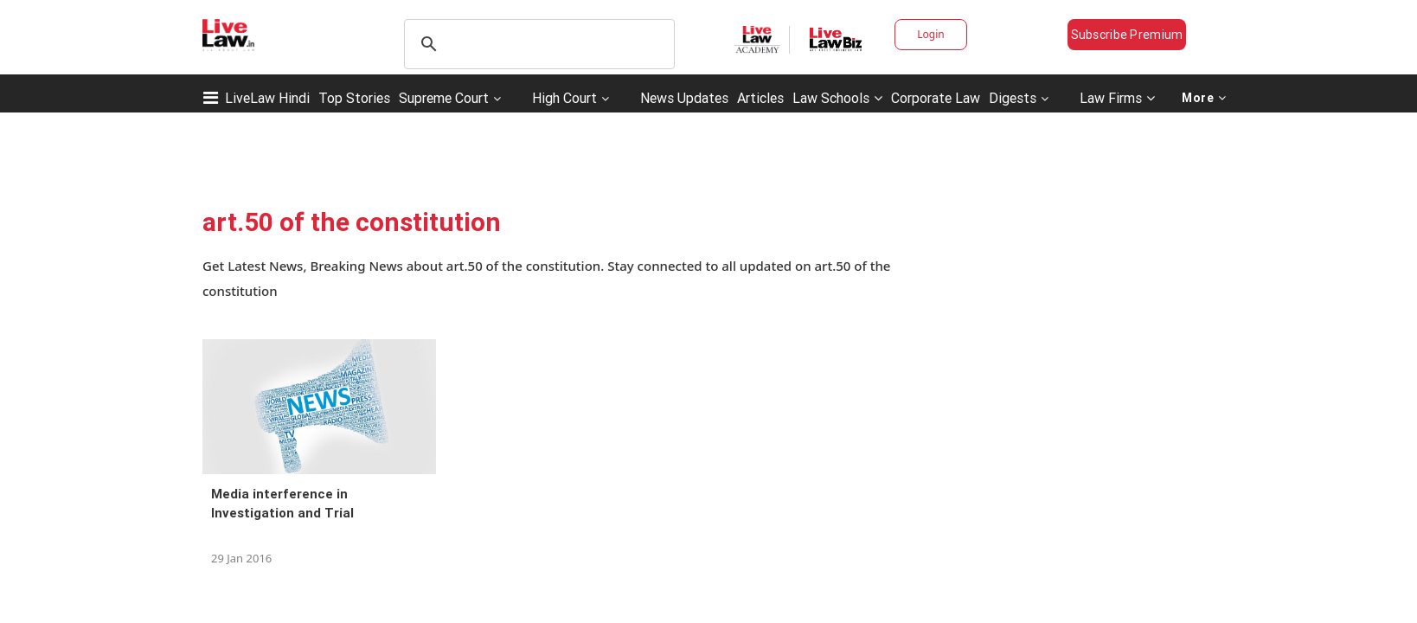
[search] (536, 44)
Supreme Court (444, 97)
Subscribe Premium (1127, 34)
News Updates (684, 97)
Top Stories (354, 97)
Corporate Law (935, 97)
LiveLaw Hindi (267, 97)
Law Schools (837, 97)
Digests (1012, 97)
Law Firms (1117, 97)
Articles (760, 97)
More (1204, 98)
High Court (564, 97)
